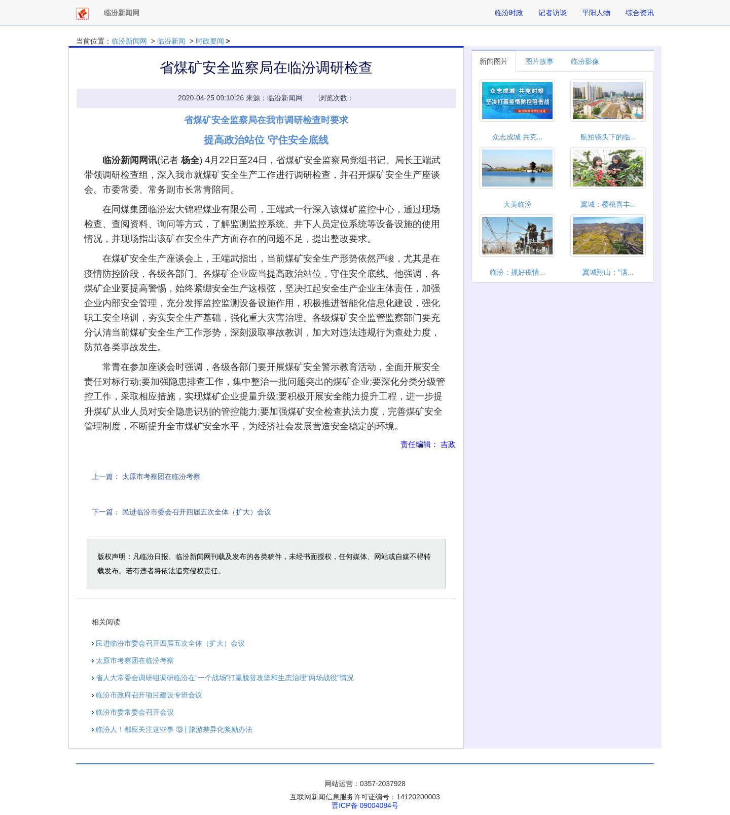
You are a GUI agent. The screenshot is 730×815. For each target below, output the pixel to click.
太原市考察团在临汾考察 (161, 476)
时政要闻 (210, 41)
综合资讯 (640, 13)
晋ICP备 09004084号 (365, 805)
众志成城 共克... (517, 137)
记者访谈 (552, 13)
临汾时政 (509, 13)
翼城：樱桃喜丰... (608, 204)
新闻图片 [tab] (494, 61)
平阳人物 (596, 13)
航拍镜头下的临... (608, 137)
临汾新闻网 (129, 41)
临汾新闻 (171, 41)
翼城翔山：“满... (607, 272)
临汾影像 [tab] (585, 61)
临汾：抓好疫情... (517, 272)
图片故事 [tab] (539, 61)
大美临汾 (517, 204)
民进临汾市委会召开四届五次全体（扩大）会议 (196, 512)
